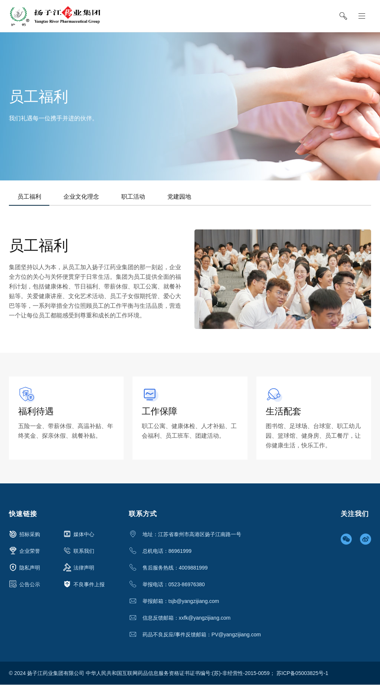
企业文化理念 (83, 196)
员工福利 (30, 196)
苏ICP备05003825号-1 (302, 673)
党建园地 (183, 196)
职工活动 (136, 196)
